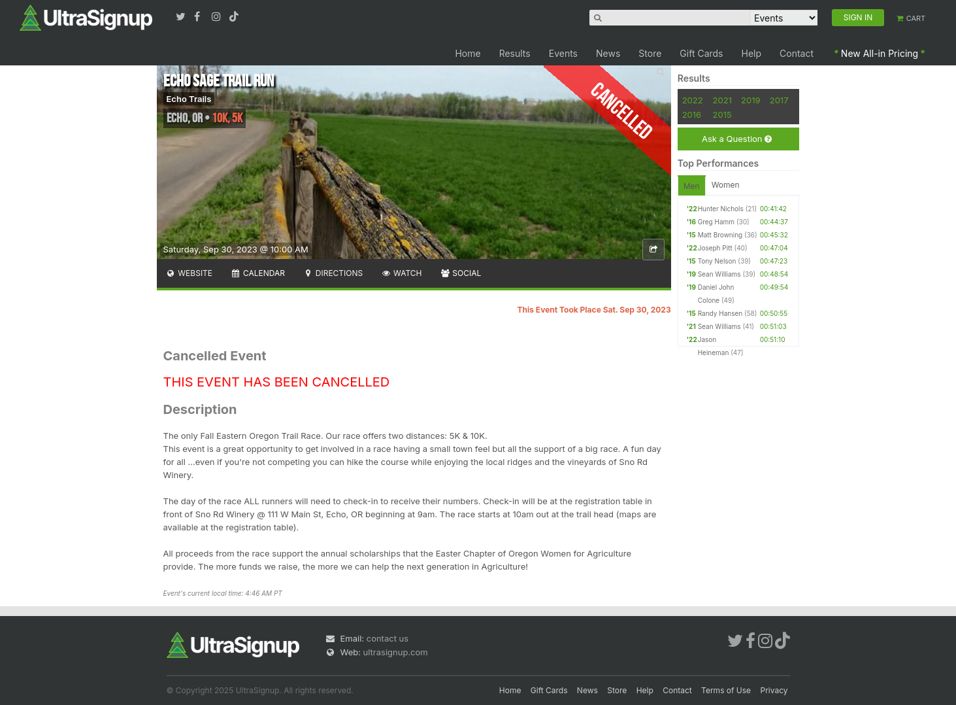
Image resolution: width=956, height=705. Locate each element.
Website (189, 273)
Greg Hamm (716, 222)
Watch (401, 273)
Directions (333, 273)
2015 (722, 114)
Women (726, 185)
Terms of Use (726, 690)
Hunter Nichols (721, 209)
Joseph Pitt (715, 248)
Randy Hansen (720, 313)
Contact (797, 53)
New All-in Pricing (879, 53)
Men (692, 186)
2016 (691, 114)
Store (649, 53)
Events (563, 53)
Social (461, 273)
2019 (750, 100)
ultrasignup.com (395, 652)
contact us (387, 638)
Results (515, 53)
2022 (692, 100)
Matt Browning (720, 235)
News (608, 53)
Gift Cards (701, 53)
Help (752, 53)
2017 (779, 100)
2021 (722, 100)
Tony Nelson (717, 261)
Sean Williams (719, 274)
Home (467, 53)
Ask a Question (737, 139)
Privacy (774, 690)
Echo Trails (189, 99)
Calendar (258, 273)
